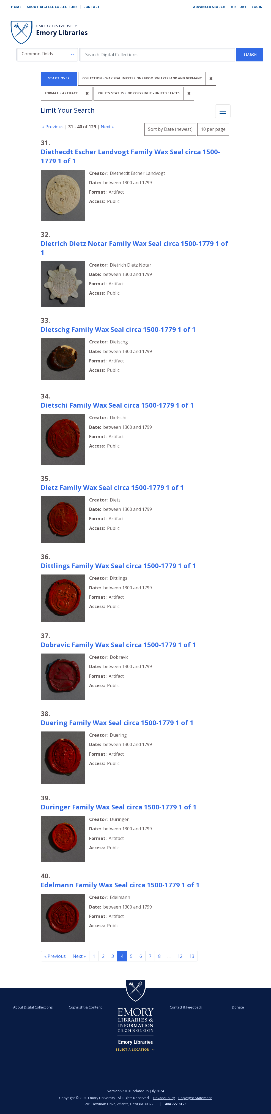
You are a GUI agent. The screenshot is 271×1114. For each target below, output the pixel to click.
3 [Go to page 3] (112, 956)
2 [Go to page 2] (103, 956)
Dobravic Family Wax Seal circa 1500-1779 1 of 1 (118, 644)
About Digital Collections (52, 7)
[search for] (157, 54)
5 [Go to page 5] (131, 956)
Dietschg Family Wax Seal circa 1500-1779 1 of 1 (118, 329)
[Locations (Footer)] (135, 1049)
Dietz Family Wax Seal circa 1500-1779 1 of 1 (112, 487)
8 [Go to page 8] (159, 956)
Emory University (56, 26)
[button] (47, 54)
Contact (91, 7)
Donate (238, 1007)
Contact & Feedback (186, 1007)
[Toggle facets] (223, 111)
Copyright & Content (85, 1007)
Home (16, 7)
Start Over (59, 78)
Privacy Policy (164, 1098)
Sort (170, 129)
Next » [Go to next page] (79, 956)
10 (213, 128)
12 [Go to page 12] (179, 956)
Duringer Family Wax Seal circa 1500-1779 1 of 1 (119, 806)
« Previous (53, 127)
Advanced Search (209, 7)
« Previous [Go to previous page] (55, 956)
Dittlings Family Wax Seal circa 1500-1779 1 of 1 (118, 565)
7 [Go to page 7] (150, 956)
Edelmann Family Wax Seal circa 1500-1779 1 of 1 (120, 884)
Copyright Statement (195, 1098)
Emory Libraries (62, 32)
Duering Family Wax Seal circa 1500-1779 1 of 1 (117, 722)
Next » (107, 127)
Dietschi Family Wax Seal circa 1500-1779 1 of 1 (117, 405)
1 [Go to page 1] (94, 956)
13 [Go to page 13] (191, 956)
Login (257, 7)
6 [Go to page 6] (140, 956)
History (238, 7)
